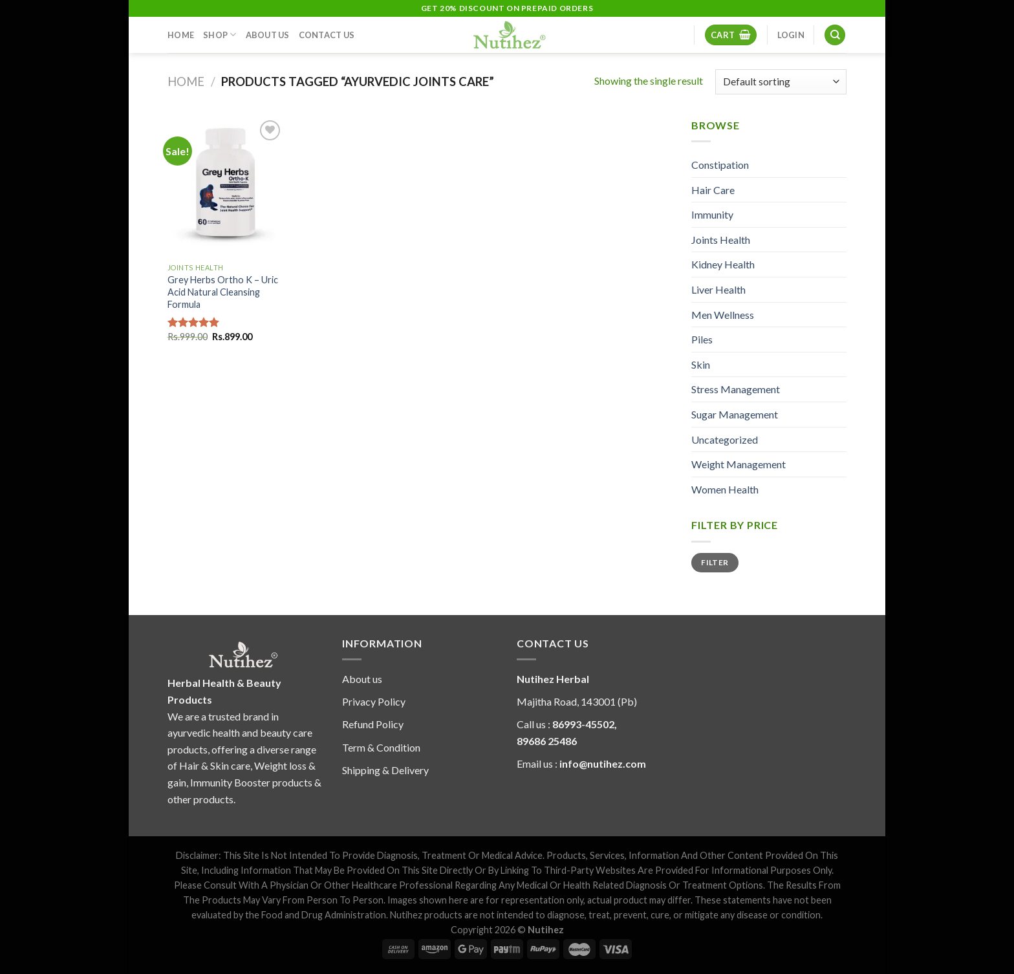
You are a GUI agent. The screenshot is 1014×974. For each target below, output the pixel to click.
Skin (700, 364)
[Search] (835, 35)
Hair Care (713, 190)
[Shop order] (781, 81)
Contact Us (327, 35)
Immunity (712, 214)
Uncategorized (724, 439)
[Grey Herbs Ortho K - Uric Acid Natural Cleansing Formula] (225, 187)
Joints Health (720, 239)
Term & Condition (381, 747)
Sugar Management (734, 414)
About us (362, 679)
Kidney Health (723, 264)
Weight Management (738, 464)
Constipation (720, 164)
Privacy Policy (373, 701)
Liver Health (718, 289)
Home (180, 35)
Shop (219, 34)
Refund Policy (373, 724)
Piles (702, 339)
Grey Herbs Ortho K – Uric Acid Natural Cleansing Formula (222, 291)
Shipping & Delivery (385, 770)
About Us (268, 35)
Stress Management (735, 389)
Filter (714, 562)
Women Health (725, 489)
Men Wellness (722, 314)
